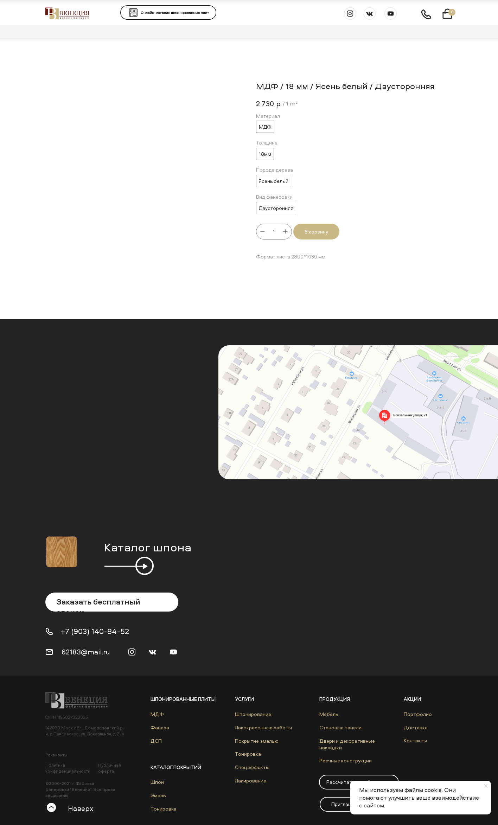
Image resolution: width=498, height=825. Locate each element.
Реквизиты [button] (56, 755)
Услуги (244, 699)
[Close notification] (485, 785)
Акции (412, 699)
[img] (80, 700)
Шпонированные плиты (183, 699)
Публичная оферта (109, 768)
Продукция (334, 699)
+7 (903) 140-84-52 (95, 631)
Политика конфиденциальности (67, 768)
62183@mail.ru (86, 652)
